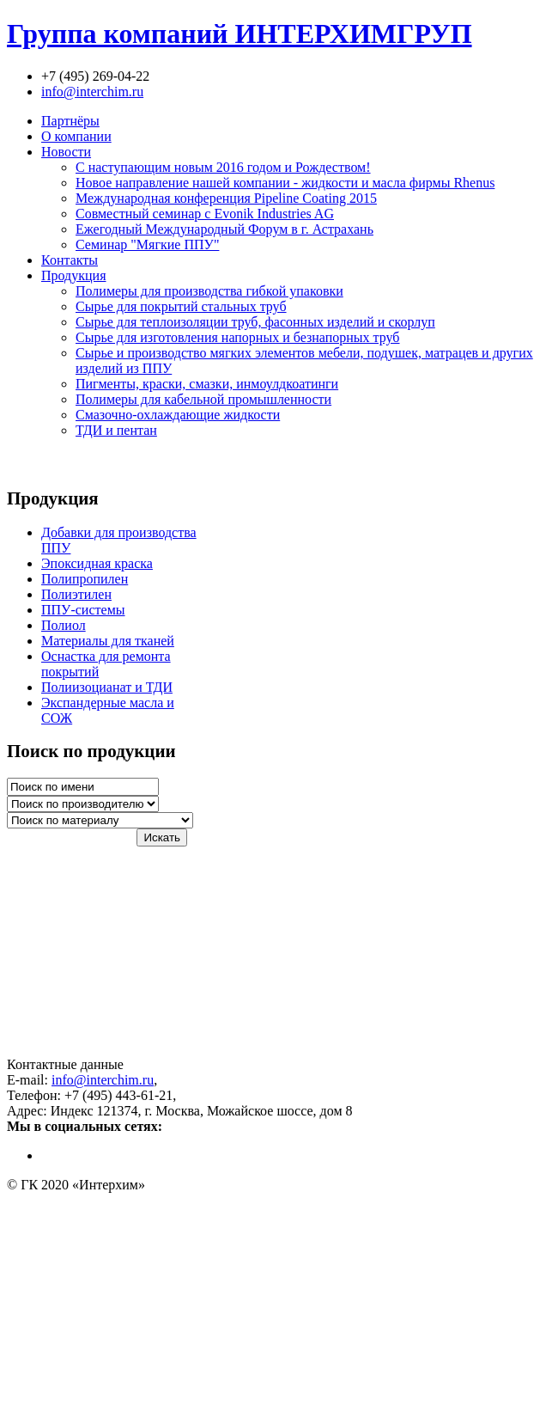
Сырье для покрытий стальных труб (181, 306)
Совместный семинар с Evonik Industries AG (205, 213)
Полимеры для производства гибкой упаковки (209, 291)
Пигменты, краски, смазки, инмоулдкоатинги (207, 383)
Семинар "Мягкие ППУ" (147, 244)
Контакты (69, 260)
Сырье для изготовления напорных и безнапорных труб (238, 337)
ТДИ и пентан (116, 430)
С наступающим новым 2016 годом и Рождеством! (223, 167)
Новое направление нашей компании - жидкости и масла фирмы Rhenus (285, 182)
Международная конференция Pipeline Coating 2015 (226, 198)
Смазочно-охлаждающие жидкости (178, 414)
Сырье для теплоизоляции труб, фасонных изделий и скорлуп (255, 322)
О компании (76, 136)
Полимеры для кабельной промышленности (203, 399)
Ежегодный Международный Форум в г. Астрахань (224, 229)
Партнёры (70, 120)
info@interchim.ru (92, 91)
